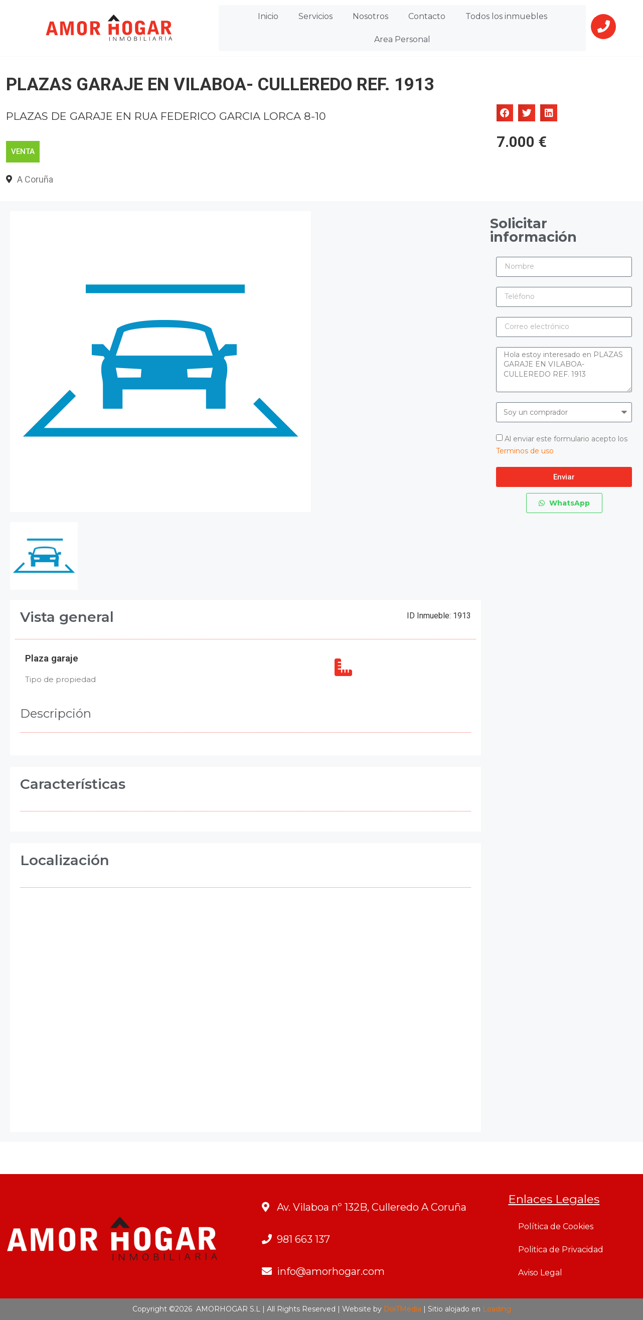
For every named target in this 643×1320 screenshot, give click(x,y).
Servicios (315, 16)
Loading (497, 1308)
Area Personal (402, 39)
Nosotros (370, 16)
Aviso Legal (540, 1272)
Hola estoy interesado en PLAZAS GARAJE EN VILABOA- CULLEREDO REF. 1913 (564, 369)
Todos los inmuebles (506, 16)
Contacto (426, 16)
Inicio (268, 16)
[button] (505, 112)
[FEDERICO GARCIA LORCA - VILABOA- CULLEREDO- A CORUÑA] (245, 1015)
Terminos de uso (525, 450)
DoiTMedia (402, 1308)
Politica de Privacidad (560, 1249)
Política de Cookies (555, 1226)
